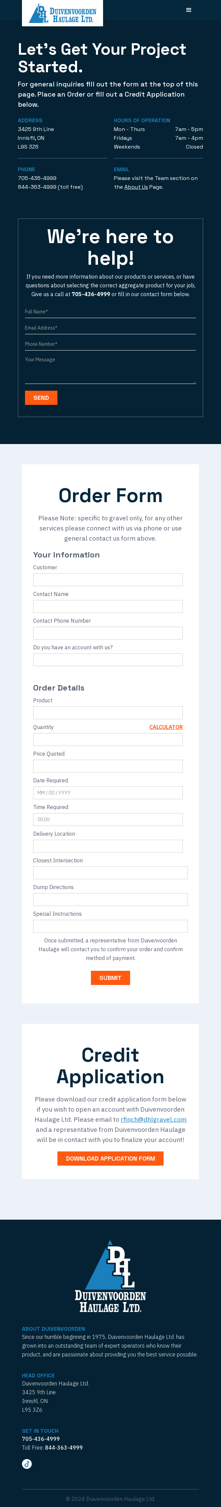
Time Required (50, 807)
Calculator (166, 727)
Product (42, 700)
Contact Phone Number (62, 620)
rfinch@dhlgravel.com (154, 1119)
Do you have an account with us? (73, 647)
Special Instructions (57, 913)
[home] (62, 13)
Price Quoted (49, 753)
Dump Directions (53, 887)
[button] (189, 10)
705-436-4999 (37, 178)
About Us (136, 186)
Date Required (50, 780)
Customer (45, 567)
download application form (110, 1158)
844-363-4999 (37, 186)
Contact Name (51, 594)
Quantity (43, 727)
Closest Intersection (58, 860)
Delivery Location (54, 833)
